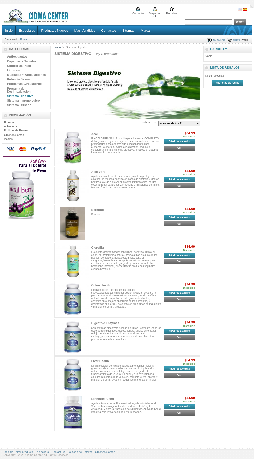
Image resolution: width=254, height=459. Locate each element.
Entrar (24, 39)
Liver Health (100, 361)
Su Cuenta (219, 39)
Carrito (237, 39)
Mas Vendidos (84, 30)
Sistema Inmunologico (23, 100)
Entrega (9, 122)
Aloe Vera (98, 172)
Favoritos (171, 13)
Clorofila (97, 247)
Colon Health (100, 285)
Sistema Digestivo (20, 96)
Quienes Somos (14, 134)
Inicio (9, 30)
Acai (94, 134)
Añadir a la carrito (179, 141)
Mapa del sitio (154, 14)
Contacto (138, 13)
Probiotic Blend (102, 399)
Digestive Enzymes (105, 323)
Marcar (146, 30)
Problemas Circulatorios (25, 84)
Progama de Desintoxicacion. (19, 90)
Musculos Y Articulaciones (26, 75)
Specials (8, 451)
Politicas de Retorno (16, 130)
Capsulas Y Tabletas (21, 61)
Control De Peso (19, 66)
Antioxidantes (17, 56)
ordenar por (149, 122)
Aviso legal (11, 126)
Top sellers (42, 451)
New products (24, 451)
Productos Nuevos (54, 30)
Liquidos (13, 70)
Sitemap (128, 30)
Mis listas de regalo (227, 82)
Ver (179, 148)
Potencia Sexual (19, 79)
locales (8, 138)
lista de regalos (225, 67)
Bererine (97, 210)
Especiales (27, 30)
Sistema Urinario (19, 105)
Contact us (58, 451)
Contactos (108, 30)
